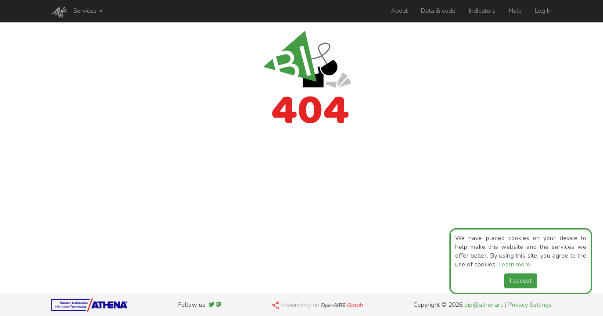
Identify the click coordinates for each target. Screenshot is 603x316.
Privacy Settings (530, 305)
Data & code (438, 11)
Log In (543, 11)
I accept (520, 280)
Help (515, 11)
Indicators (482, 11)
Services (88, 11)
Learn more (514, 264)
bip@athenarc (483, 305)
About (399, 11)
